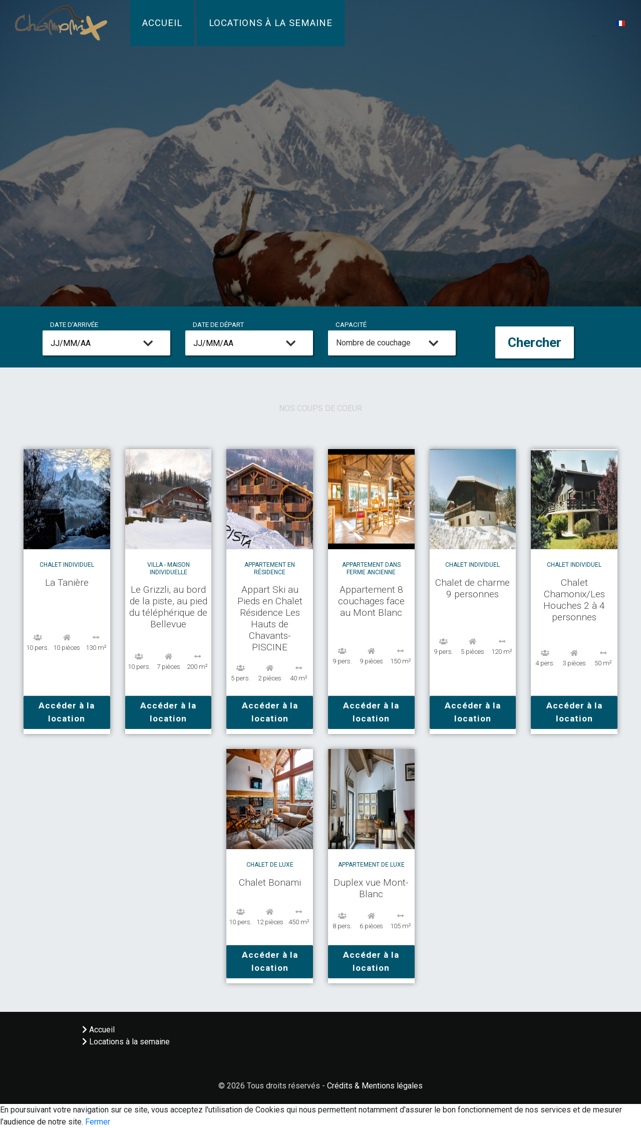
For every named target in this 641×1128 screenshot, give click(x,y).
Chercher (534, 342)
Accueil (162, 23)
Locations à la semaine (271, 23)
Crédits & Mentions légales (375, 1085)
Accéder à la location (67, 711)
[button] (620, 23)
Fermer (97, 1121)
